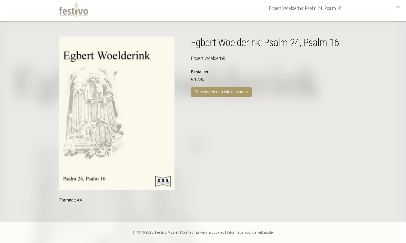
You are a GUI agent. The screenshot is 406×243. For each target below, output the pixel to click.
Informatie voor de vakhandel (250, 232)
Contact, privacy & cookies (203, 232)
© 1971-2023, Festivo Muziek (155, 232)
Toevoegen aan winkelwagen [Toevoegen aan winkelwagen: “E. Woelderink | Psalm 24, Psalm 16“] (221, 91)
